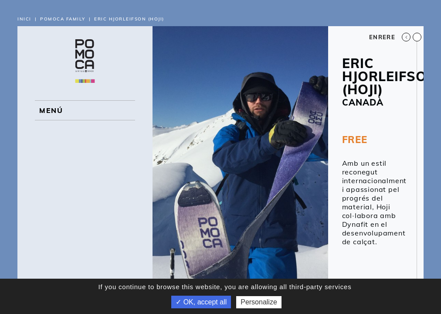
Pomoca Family (62, 19)
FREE (354, 139)
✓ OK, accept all (201, 302)
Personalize (259, 302)
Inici (24, 19)
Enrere (389, 37)
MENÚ (51, 110)
